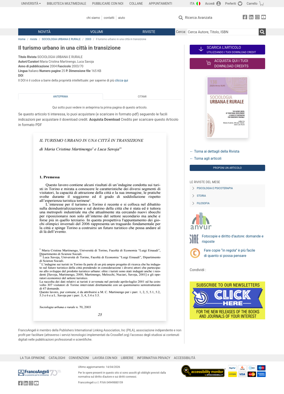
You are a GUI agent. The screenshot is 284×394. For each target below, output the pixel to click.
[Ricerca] (262, 31)
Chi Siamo (93, 17)
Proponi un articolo (227, 167)
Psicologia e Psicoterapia (215, 188)
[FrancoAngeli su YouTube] (263, 18)
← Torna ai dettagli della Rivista (214, 151)
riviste (33, 39)
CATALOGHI (57, 358)
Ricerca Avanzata (198, 18)
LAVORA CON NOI (105, 358)
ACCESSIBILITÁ (184, 358)
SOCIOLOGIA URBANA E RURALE (61, 39)
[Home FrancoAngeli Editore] (47, 17)
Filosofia (203, 203)
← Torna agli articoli (205, 158)
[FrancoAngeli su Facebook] (245, 18)
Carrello (252, 3)
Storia (201, 195)
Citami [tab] (142, 96)
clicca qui (121, 80)
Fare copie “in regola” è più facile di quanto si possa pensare (229, 253)
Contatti (109, 17)
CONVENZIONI (79, 358)
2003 (88, 39)
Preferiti (230, 3)
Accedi (210, 3)
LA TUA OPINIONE (32, 358)
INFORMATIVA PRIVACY (153, 358)
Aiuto (121, 17)
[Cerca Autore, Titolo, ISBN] (223, 31)
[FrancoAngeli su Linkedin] (251, 18)
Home (21, 39)
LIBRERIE (127, 358)
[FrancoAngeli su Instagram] (257, 18)
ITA (192, 3)
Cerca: (181, 32)
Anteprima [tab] (60, 96)
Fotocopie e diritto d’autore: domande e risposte (233, 239)
